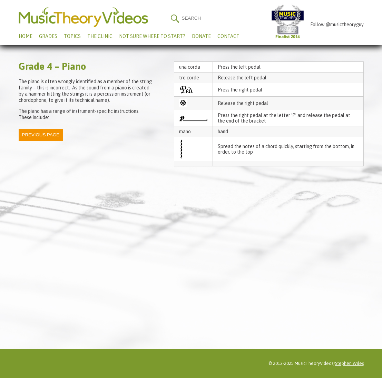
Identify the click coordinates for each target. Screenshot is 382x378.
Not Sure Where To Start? (152, 36)
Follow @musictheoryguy (337, 24)
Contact (228, 36)
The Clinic (99, 36)
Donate (201, 36)
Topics (72, 36)
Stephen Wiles (349, 363)
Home (25, 36)
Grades (48, 36)
